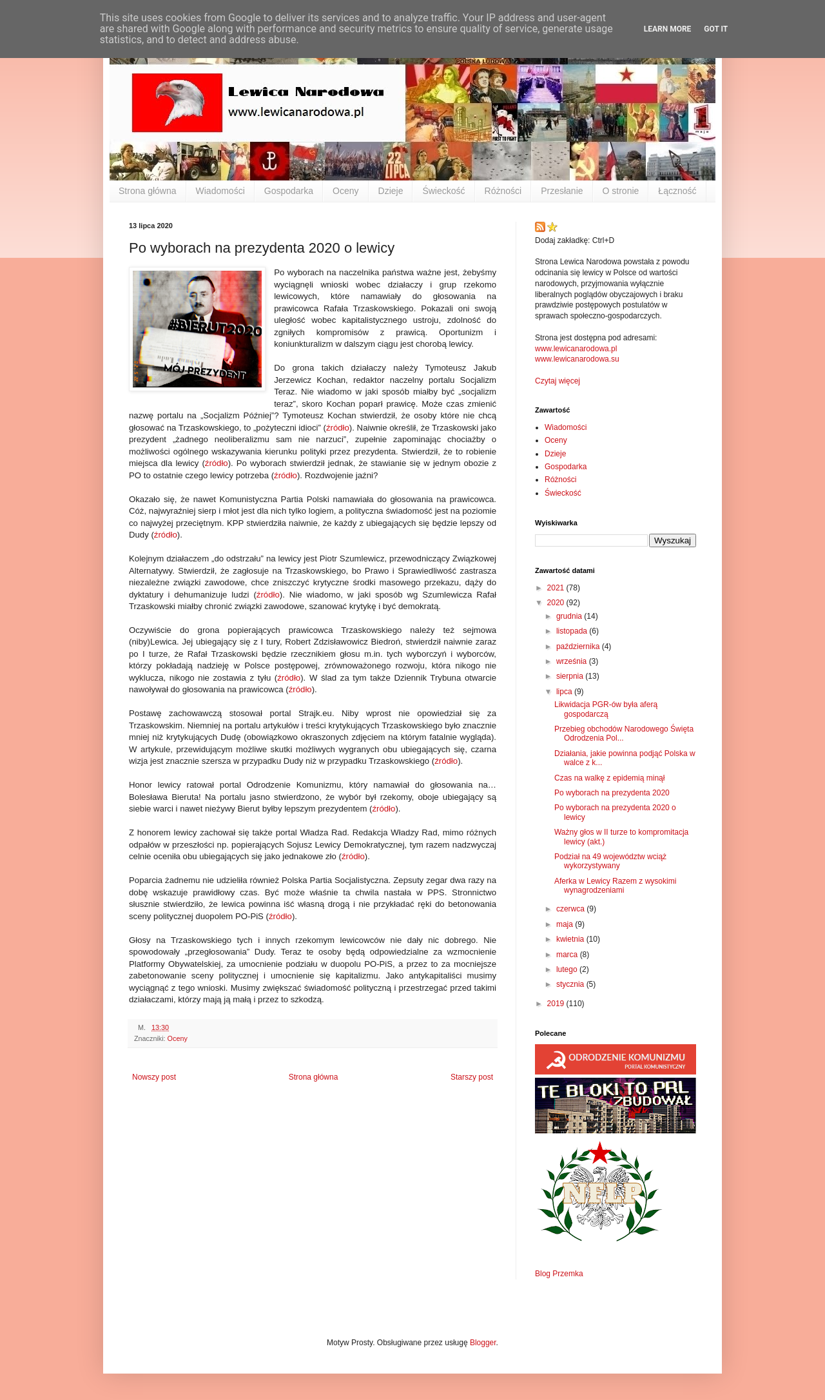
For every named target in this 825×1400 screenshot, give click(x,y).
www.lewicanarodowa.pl (576, 348)
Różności (503, 191)
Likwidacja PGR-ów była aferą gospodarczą (605, 709)
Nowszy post (154, 1077)
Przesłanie (562, 191)
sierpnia (570, 676)
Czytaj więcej (557, 380)
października (579, 646)
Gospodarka (288, 191)
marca (568, 954)
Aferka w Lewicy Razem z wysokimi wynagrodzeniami (615, 886)
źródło (337, 428)
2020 (557, 602)
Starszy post (472, 1077)
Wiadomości (220, 191)
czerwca (571, 908)
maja (565, 924)
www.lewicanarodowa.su (577, 359)
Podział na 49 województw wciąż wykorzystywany (610, 861)
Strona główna (148, 191)
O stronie (621, 191)
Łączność (677, 191)
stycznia (571, 984)
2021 (557, 587)
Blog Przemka (559, 1273)
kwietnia (571, 939)
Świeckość (443, 191)
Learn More (668, 29)
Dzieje (390, 191)
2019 (557, 1003)
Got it (716, 29)
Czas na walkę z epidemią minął (609, 778)
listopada (572, 631)
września (572, 661)
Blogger (483, 1342)
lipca (565, 691)
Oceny (345, 191)
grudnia (570, 616)
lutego (567, 969)
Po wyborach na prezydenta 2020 (612, 792)
